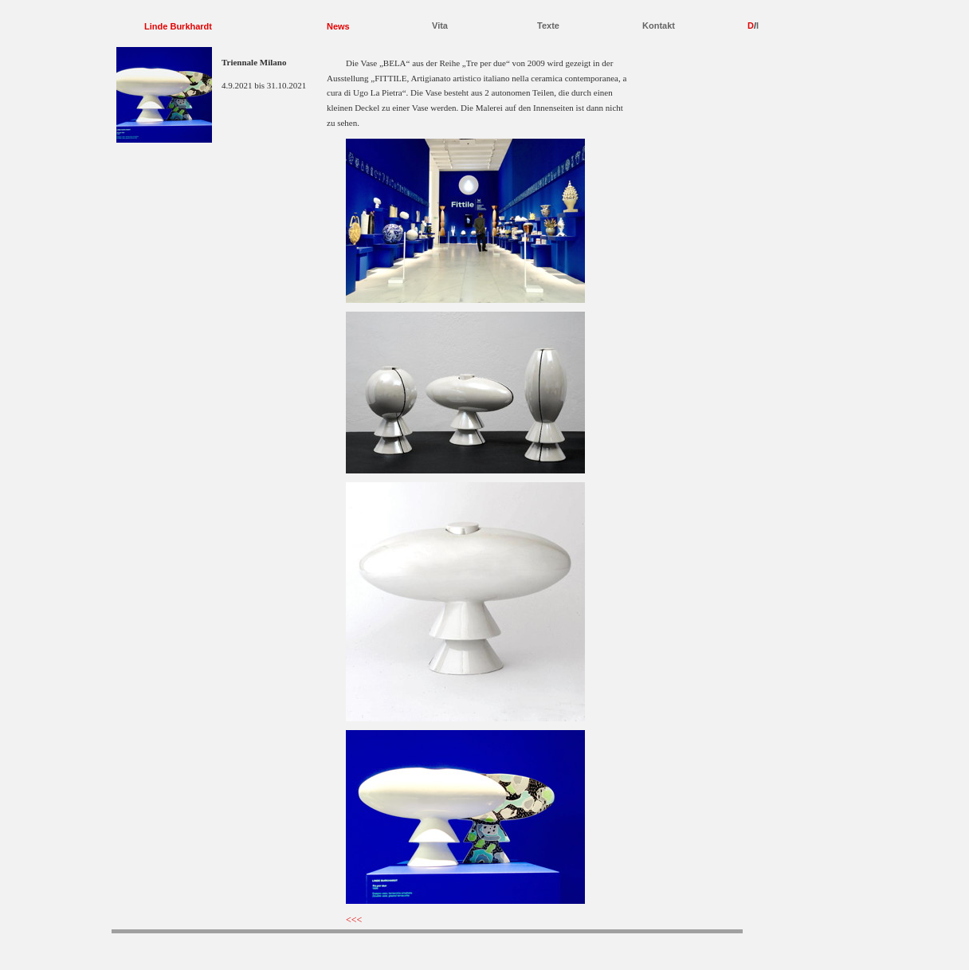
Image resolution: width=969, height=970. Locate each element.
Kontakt (658, 25)
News (338, 26)
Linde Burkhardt (178, 26)
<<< (354, 919)
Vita (440, 25)
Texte (548, 25)
